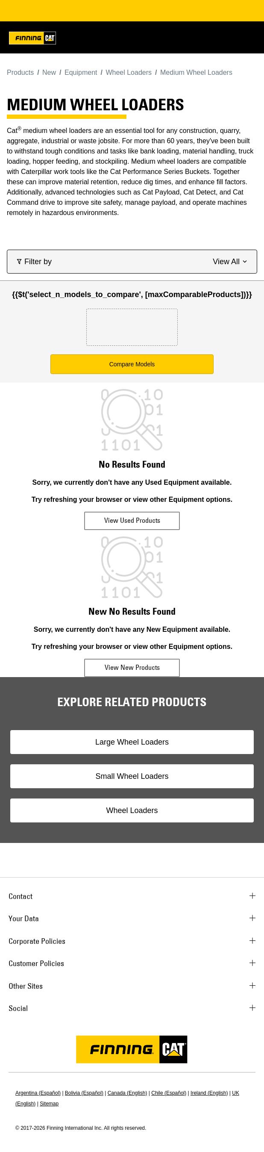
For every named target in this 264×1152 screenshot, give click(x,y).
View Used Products (132, 520)
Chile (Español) (168, 1093)
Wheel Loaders (132, 810)
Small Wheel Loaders (131, 776)
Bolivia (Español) (84, 1093)
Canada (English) (127, 1093)
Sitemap (49, 1104)
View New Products (132, 667)
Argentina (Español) (38, 1093)
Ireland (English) (209, 1093)
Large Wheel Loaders (132, 742)
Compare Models (132, 364)
